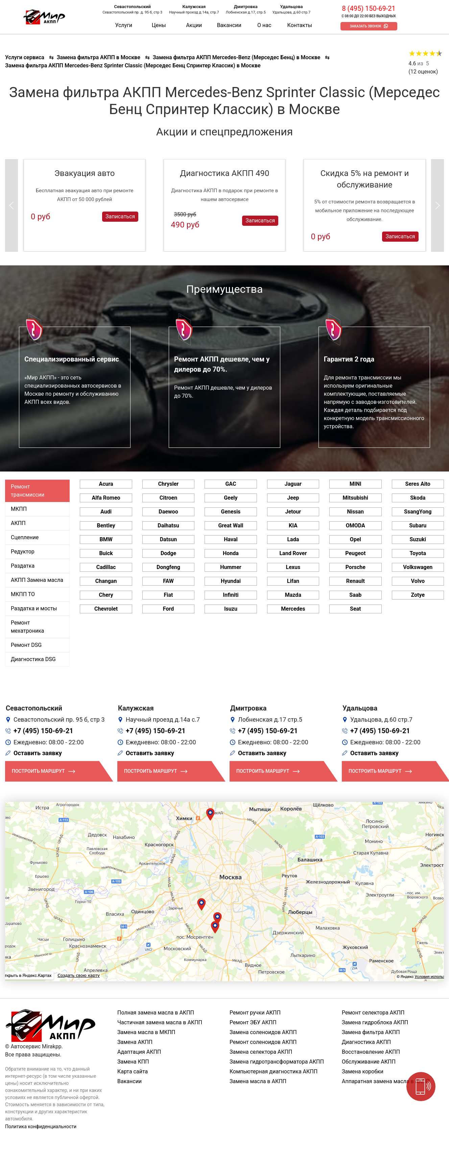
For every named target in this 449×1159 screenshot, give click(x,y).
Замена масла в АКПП (258, 1081)
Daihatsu (168, 525)
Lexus (293, 567)
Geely (230, 498)
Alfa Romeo (106, 498)
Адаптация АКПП (139, 1052)
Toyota (418, 553)
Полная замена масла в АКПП (155, 1012)
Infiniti (230, 595)
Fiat (168, 595)
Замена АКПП (134, 1042)
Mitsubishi (355, 498)
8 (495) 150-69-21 (368, 8)
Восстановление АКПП (371, 1052)
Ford (168, 609)
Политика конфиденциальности (40, 1126)
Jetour (293, 511)
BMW (105, 539)
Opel (355, 539)
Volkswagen (417, 567)
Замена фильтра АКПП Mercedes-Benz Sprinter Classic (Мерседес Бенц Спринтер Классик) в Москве (133, 65)
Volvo (418, 581)
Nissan (355, 511)
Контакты (299, 25)
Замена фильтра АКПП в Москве (98, 57)
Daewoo (168, 511)
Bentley (106, 525)
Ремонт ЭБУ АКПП (253, 1022)
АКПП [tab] (18, 523)
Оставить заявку (38, 753)
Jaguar (293, 484)
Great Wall (230, 525)
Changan (106, 581)
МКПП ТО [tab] (23, 594)
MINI (355, 484)
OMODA (355, 525)
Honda (231, 553)
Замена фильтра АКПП (371, 1032)
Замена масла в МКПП (146, 1032)
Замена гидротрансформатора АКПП (277, 1061)
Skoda (417, 498)
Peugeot (355, 553)
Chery (106, 595)
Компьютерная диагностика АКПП (273, 1071)
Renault (355, 581)
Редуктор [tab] (22, 551)
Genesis (231, 511)
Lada (293, 539)
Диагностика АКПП (366, 1042)
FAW (168, 581)
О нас (264, 25)
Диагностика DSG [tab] (33, 659)
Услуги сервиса (24, 57)
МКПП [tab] (19, 509)
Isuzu (230, 609)
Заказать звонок (365, 26)
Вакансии (229, 25)
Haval (231, 539)
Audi (106, 511)
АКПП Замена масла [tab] (37, 580)
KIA (293, 525)
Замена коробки (362, 1071)
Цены (159, 25)
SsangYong (417, 511)
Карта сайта (132, 1071)
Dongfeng (168, 567)
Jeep (293, 498)
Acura (106, 484)
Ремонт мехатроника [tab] (27, 626)
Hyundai (231, 581)
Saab (355, 595)
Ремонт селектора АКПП (373, 1012)
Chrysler (168, 484)
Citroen (168, 498)
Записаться (120, 216)
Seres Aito (417, 484)
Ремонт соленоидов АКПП (263, 1042)
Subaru (417, 525)
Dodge (168, 553)
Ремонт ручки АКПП (255, 1012)
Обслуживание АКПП (369, 1061)
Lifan (293, 581)
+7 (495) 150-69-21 (43, 731)
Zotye (418, 595)
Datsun (168, 539)
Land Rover (293, 553)
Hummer (230, 567)
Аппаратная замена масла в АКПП (386, 1081)
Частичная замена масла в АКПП (159, 1022)
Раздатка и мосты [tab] (34, 608)
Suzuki (417, 539)
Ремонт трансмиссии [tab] (27, 490)
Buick (106, 553)
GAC (230, 484)
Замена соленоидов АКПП (263, 1032)
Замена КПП (133, 1061)
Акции (194, 25)
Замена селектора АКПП (261, 1052)
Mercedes (293, 609)
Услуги (123, 25)
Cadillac (106, 567)
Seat (355, 609)
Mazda (293, 595)
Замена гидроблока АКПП (375, 1022)
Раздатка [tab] (22, 566)
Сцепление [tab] (25, 537)
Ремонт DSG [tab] (26, 645)
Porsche (355, 567)
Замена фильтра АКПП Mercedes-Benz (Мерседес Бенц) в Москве (237, 57)
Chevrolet (106, 609)
